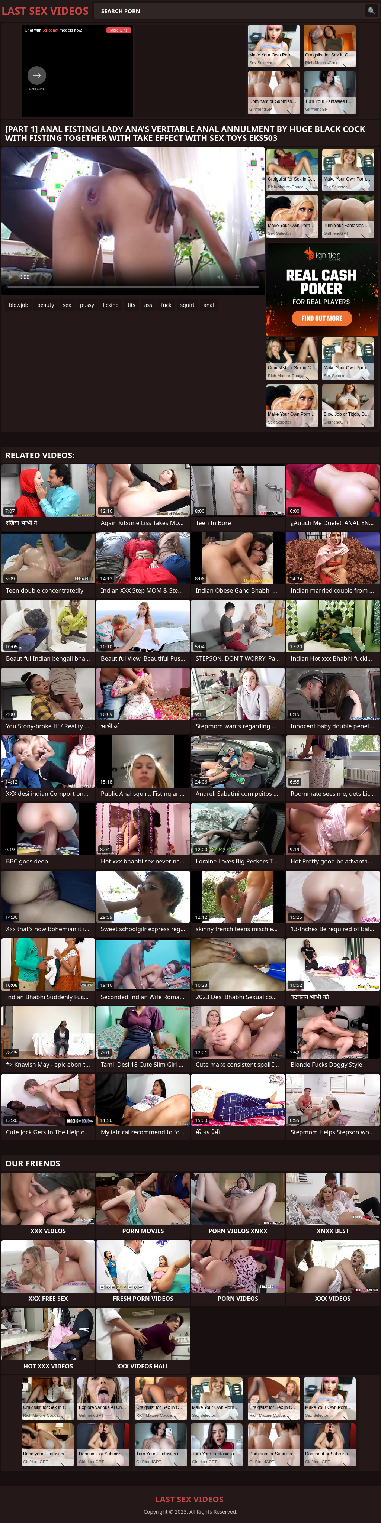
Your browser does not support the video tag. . (133, 221)
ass (148, 304)
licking (111, 304)
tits (131, 304)
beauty (45, 304)
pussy (87, 304)
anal (209, 304)
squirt (187, 304)
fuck (166, 304)
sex (67, 304)
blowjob (18, 304)
